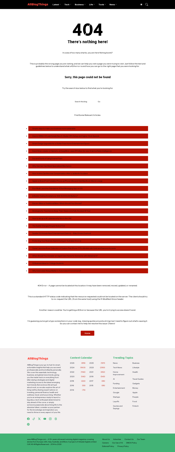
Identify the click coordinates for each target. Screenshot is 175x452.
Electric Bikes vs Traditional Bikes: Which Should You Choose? (57, 203)
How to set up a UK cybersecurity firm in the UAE (52, 218)
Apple (134, 392)
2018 (77, 381)
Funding (116, 383)
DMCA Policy (131, 443)
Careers (105, 443)
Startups (116, 397)
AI (114, 379)
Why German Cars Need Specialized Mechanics (51, 166)
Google (116, 392)
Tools (101, 4)
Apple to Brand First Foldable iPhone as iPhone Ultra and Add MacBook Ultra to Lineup (67, 181)
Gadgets (136, 383)
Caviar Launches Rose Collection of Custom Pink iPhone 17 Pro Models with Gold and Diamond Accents (74, 248)
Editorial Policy (108, 446)
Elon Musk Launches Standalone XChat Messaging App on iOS (57, 188)
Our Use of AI (117, 443)
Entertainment (119, 388)
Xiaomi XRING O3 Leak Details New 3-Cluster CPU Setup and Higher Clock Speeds (65, 136)
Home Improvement (118, 373)
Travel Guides (137, 379)
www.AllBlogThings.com (36, 439)
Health (135, 372)
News (112, 4)
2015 (97, 385)
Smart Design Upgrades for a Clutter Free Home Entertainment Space (61, 143)
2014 (77, 390)
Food (134, 401)
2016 (77, 385)
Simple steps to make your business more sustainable (53, 128)
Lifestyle (135, 367)
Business (79, 4)
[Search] (145, 4)
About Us (106, 439)
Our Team (141, 439)
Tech (66, 4)
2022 (77, 372)
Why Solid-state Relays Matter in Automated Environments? (56, 271)
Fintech (135, 406)
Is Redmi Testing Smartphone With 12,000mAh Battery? (55, 196)
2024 (77, 367)
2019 (97, 376)
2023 (97, 367)
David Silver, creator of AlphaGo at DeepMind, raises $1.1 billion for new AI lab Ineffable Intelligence (72, 151)
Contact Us (128, 439)
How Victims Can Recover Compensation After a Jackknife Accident (60, 173)
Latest (56, 4)
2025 (97, 363)
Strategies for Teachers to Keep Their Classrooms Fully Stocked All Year (61, 211)
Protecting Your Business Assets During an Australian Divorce (56, 241)
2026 (77, 363)
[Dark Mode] (140, 4)
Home (87, 333)
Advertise (117, 439)
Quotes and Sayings (117, 407)
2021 (97, 372)
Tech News (117, 367)
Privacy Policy (123, 446)
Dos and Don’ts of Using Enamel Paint (47, 158)
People (135, 397)
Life (91, 4)
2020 (77, 376)
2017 (97, 381)
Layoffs (116, 401)
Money (135, 388)
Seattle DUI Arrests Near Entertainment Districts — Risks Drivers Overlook (61, 233)
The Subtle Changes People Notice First (48, 226)
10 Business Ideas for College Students (47, 263)
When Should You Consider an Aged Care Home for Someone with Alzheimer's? (65, 256)
